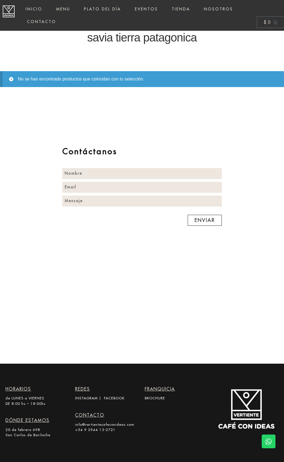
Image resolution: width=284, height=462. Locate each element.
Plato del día (102, 9)
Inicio (34, 9)
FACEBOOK (114, 398)
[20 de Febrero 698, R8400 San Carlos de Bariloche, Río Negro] (142, 316)
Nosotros (218, 9)
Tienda (181, 9)
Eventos (146, 9)
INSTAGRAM (86, 398)
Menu (63, 9)
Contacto (41, 21)
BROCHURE (155, 398)
